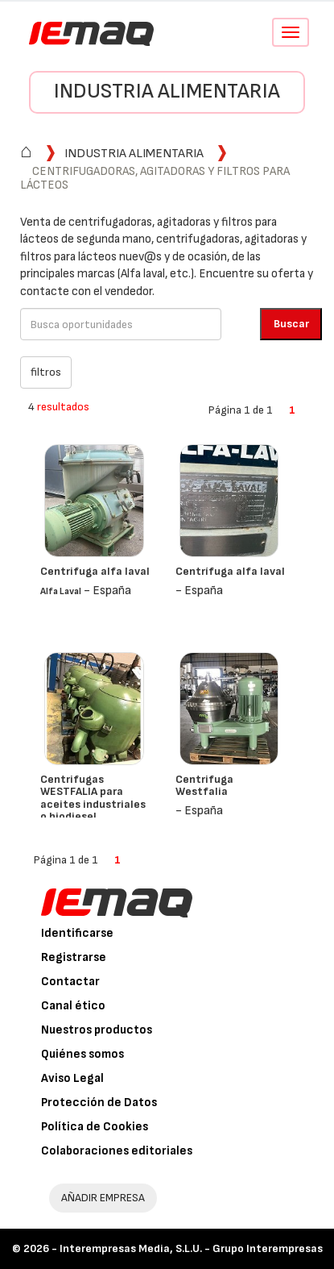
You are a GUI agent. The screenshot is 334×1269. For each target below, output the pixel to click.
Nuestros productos (96, 1030)
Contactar (70, 981)
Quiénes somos (82, 1054)
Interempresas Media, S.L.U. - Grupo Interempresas (191, 1248)
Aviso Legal (72, 1078)
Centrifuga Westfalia (204, 785)
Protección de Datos (99, 1102)
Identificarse (77, 933)
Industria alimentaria (167, 91)
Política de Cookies (94, 1126)
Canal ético (73, 1005)
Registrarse (73, 957)
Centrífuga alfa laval (230, 571)
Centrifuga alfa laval (95, 571)
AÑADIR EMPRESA (103, 1198)
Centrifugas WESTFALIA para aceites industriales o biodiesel (93, 797)
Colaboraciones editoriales (116, 1151)
